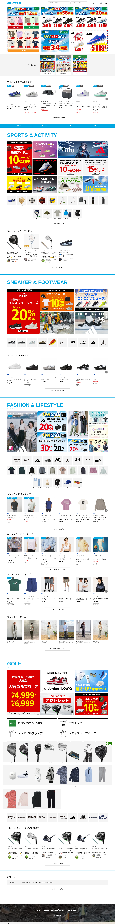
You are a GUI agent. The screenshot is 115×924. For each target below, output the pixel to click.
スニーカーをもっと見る (57, 390)
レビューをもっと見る (57, 267)
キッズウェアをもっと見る (57, 609)
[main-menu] (106, 2)
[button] (106, 98)
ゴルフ (94, 125)
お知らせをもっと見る (57, 889)
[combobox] (59, 2)
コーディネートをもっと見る (57, 648)
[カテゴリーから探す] (78, 2)
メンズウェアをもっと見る (57, 529)
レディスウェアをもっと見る (57, 569)
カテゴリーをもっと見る (57, 223)
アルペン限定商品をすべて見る (57, 117)
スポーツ (19, 125)
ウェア (69, 125)
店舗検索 (58, 915)
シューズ (44, 125)
